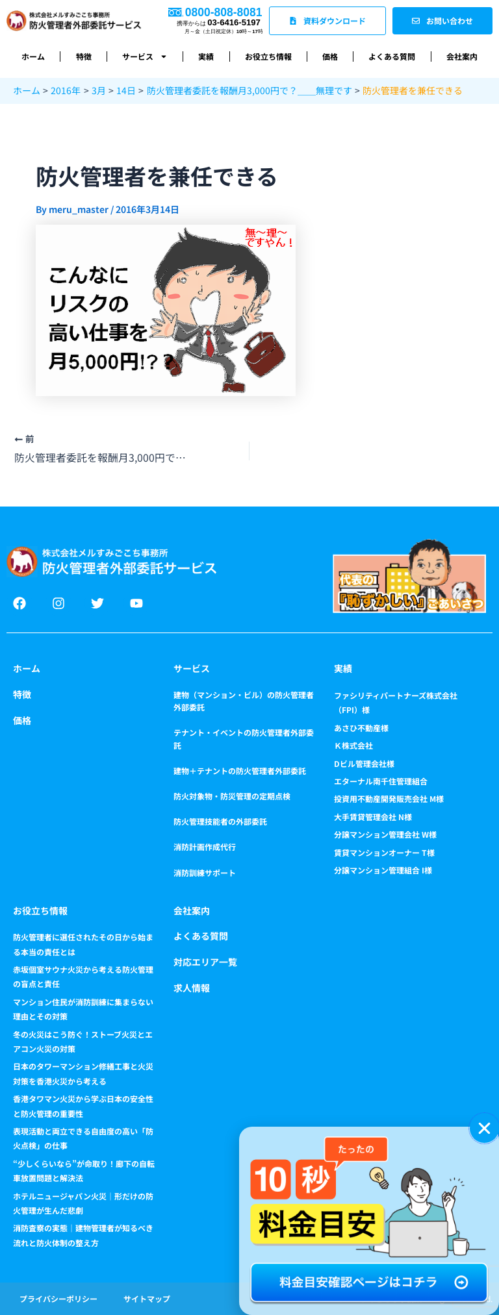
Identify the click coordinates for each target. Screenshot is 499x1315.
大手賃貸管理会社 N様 (373, 816)
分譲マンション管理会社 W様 (385, 834)
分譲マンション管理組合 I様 (383, 869)
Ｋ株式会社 (353, 745)
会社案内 (462, 56)
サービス (145, 56)
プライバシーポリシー (58, 1298)
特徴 (84, 56)
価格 (330, 56)
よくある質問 (391, 56)
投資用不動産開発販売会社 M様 (389, 799)
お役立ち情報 (268, 56)
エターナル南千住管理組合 (381, 780)
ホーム (33, 56)
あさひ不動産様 (361, 727)
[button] (484, 1128)
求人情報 (191, 987)
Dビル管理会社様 (364, 763)
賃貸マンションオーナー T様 (384, 852)
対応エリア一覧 (205, 961)
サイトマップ (146, 1298)
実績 (206, 56)
